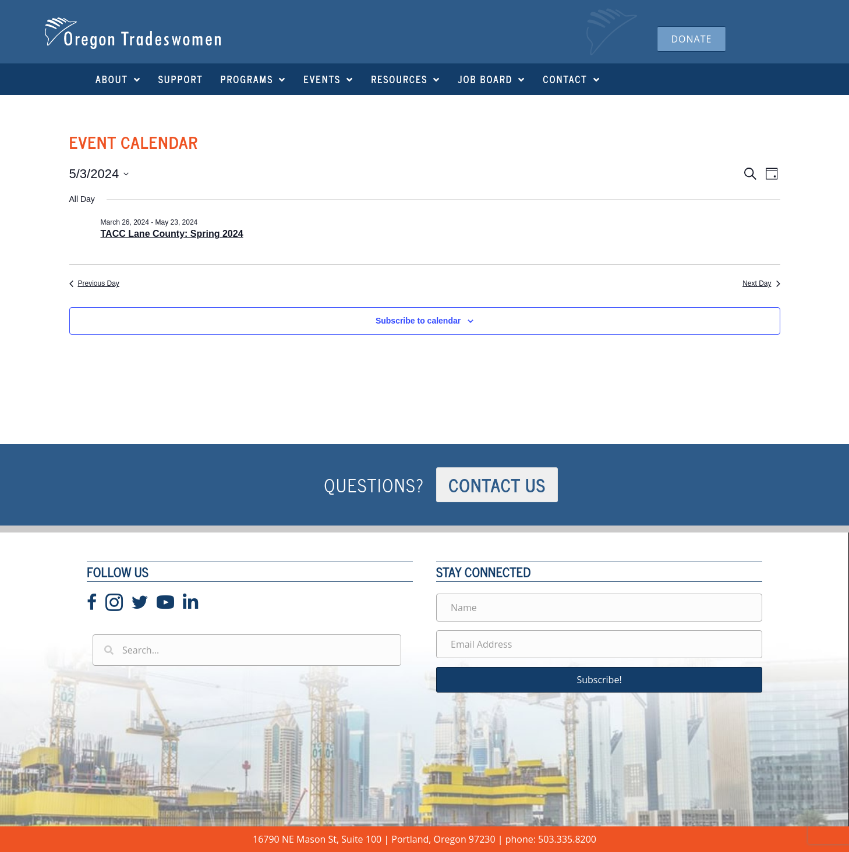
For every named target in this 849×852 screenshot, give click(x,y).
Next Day (761, 283)
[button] (599, 680)
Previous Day (94, 283)
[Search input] (247, 650)
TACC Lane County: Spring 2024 (172, 234)
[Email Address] (599, 644)
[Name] (599, 608)
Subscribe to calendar (418, 320)
